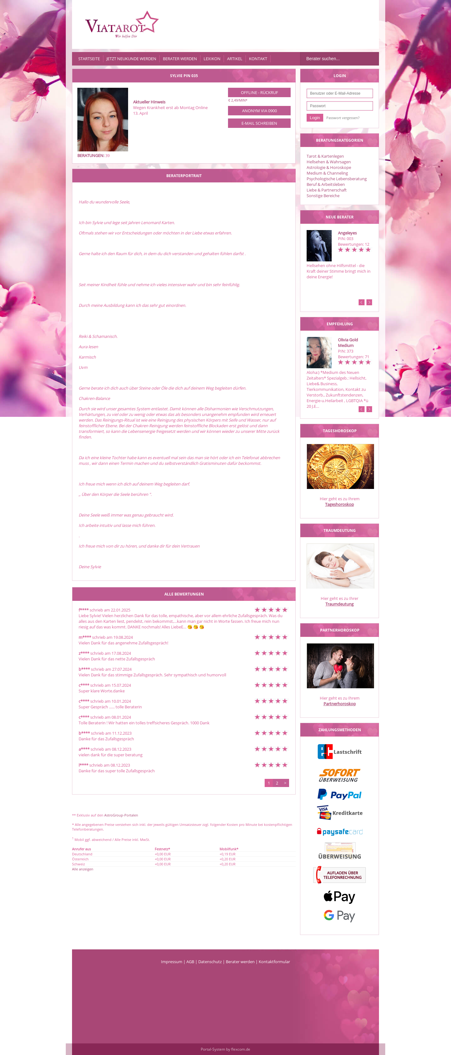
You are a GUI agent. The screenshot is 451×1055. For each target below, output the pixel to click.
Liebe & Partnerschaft (327, 190)
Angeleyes (347, 233)
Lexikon (212, 58)
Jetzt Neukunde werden (131, 58)
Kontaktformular (274, 961)
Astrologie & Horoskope (329, 167)
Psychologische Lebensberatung (337, 178)
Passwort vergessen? (343, 117)
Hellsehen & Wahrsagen (329, 162)
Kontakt (258, 58)
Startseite (89, 58)
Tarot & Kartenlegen (325, 156)
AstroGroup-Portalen (121, 815)
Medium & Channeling (327, 173)
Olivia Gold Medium (348, 342)
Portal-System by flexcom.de (225, 1049)
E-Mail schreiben (259, 123)
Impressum (171, 961)
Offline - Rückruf (259, 92)
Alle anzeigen (82, 869)
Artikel (234, 58)
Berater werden (180, 58)
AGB (190, 961)
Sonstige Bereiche (323, 195)
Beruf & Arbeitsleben (326, 184)
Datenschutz (210, 961)
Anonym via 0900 (259, 110)
